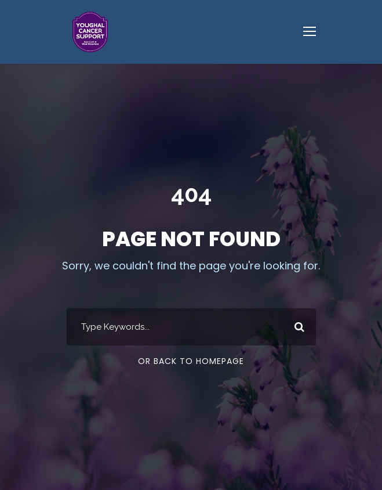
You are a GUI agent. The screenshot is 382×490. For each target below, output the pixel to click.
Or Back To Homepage (191, 361)
